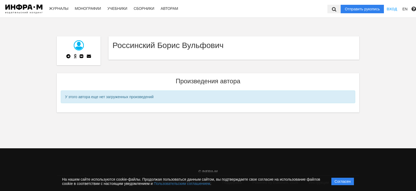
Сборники (144, 8)
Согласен (343, 181)
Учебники (117, 8)
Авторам (169, 8)
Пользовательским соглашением (182, 183)
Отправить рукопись (362, 9)
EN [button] (405, 9)
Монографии (88, 8)
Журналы (58, 8)
